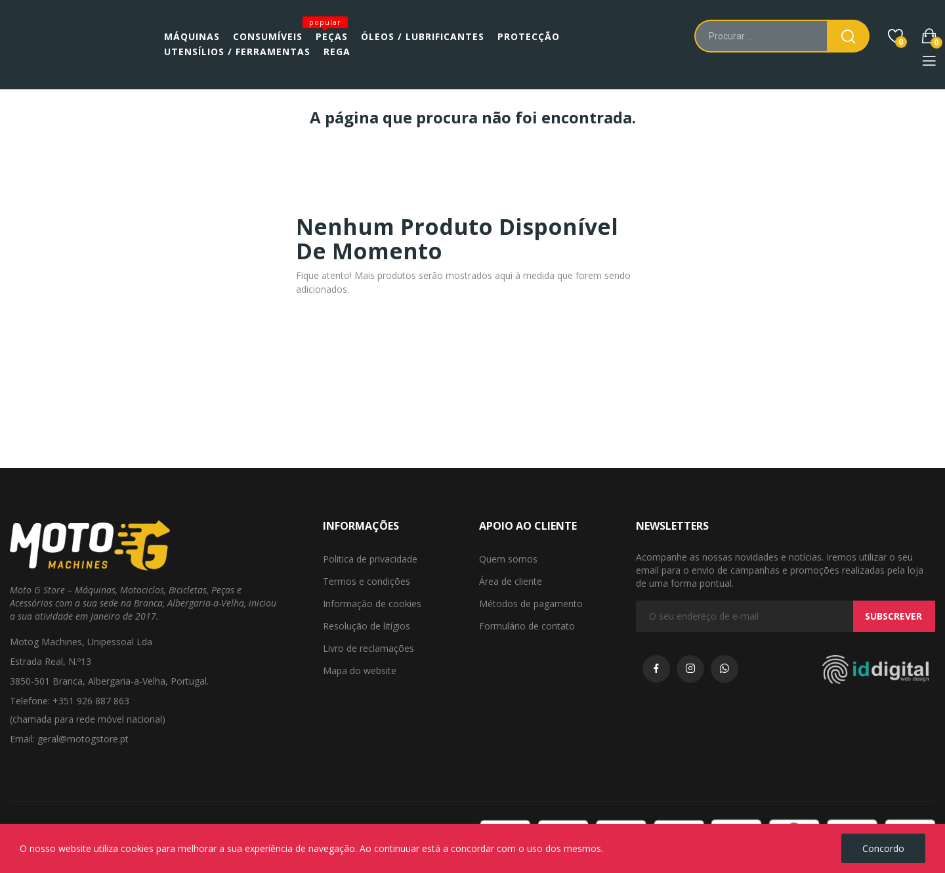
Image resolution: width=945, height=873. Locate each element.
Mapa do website (359, 670)
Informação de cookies (372, 603)
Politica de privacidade (370, 559)
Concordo (883, 848)
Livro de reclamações (368, 648)
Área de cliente (510, 581)
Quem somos (508, 559)
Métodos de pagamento (531, 603)
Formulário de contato (527, 626)
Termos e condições (366, 581)
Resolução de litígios (366, 626)
